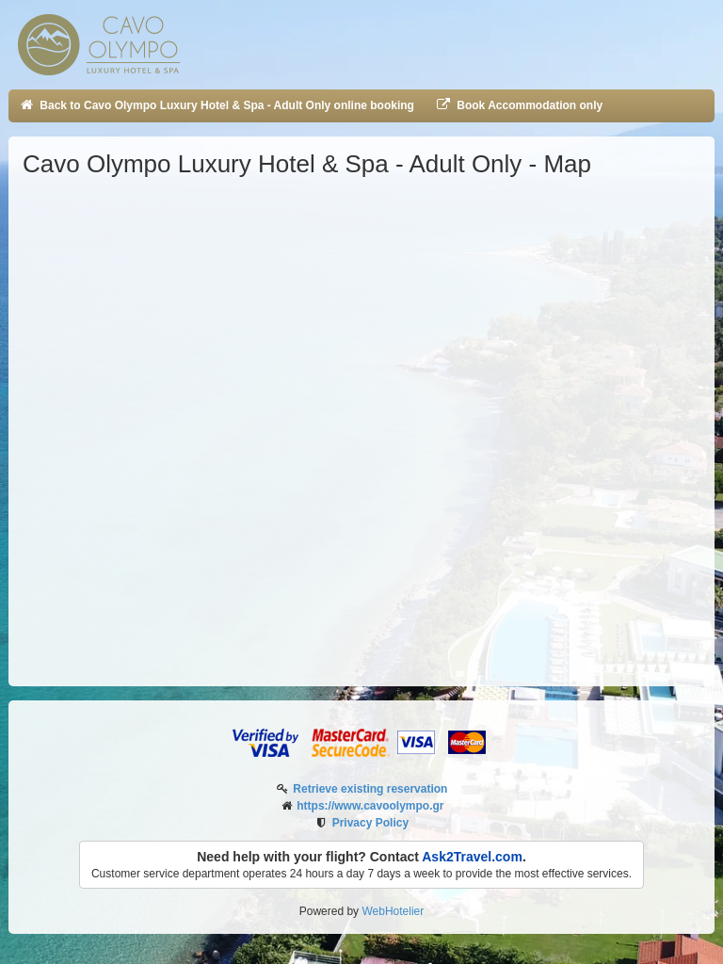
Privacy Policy (370, 822)
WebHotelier (393, 911)
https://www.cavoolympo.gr (370, 805)
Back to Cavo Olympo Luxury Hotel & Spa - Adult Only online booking (216, 105)
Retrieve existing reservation (370, 788)
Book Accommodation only (518, 105)
